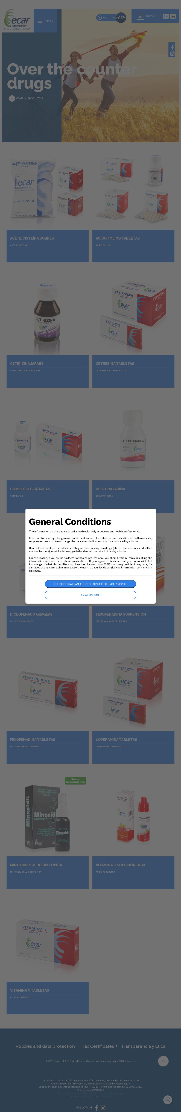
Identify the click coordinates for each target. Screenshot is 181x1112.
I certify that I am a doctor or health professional (90, 584)
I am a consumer (90, 595)
